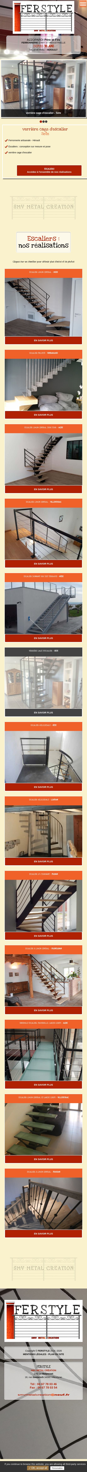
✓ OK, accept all (38, 1468)
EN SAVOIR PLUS (43, 340)
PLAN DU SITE (56, 1354)
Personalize (57, 1468)
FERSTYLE (44, 1351)
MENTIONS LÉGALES (34, 1354)
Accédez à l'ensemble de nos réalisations (49, 170)
